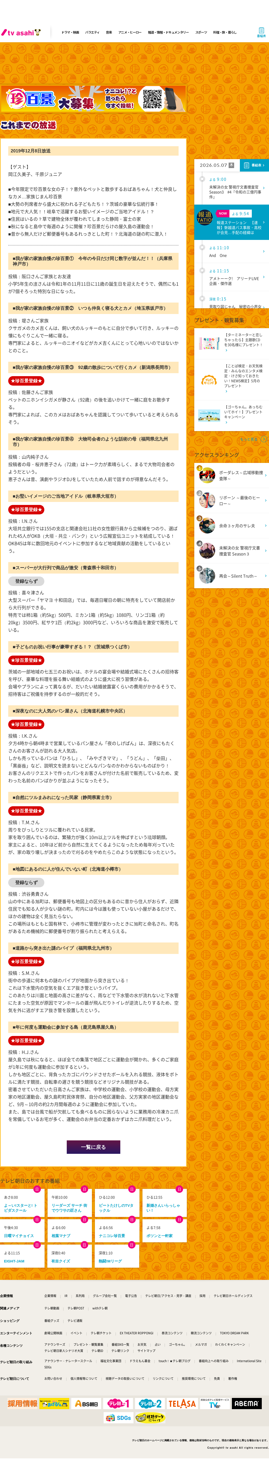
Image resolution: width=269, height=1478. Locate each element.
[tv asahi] (22, 32)
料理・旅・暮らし (225, 32)
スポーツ (201, 32)
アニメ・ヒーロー (130, 32)
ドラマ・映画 (70, 32)
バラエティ (92, 32)
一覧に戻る (93, 1147)
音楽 (109, 32)
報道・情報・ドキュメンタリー (168, 32)
